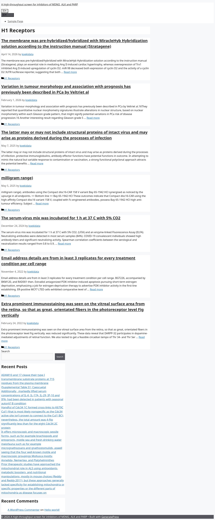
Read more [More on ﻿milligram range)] (42, 203)
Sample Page (15, 21)
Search (5, 351)
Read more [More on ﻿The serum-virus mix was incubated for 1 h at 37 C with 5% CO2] (64, 243)
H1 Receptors (12, 78)
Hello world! (52, 510)
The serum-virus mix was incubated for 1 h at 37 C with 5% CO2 (60, 217)
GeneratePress (110, 517)
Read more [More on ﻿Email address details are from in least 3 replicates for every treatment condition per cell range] (96, 289)
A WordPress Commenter (24, 510)
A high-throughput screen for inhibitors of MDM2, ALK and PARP (39, 4)
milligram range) (17, 177)
